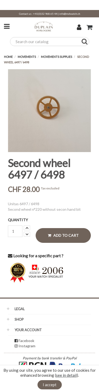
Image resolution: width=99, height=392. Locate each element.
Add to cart (63, 235)
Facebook (26, 340)
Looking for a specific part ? (35, 255)
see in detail (66, 375)
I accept (49, 384)
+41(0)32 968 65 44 (45, 13)
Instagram (26, 346)
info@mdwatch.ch (69, 13)
